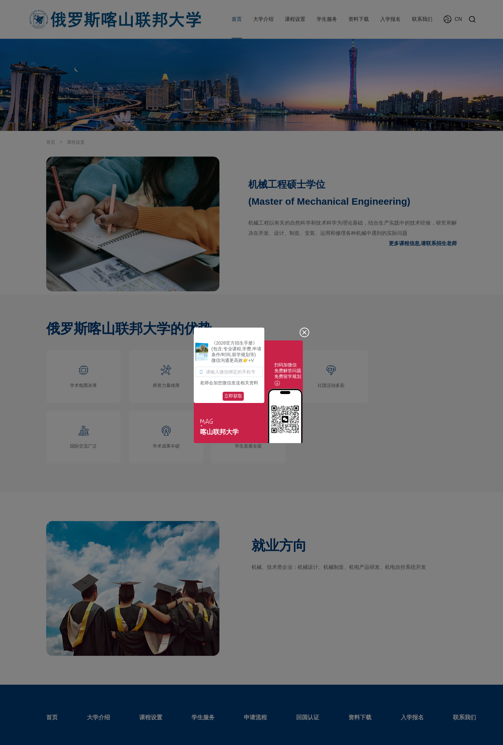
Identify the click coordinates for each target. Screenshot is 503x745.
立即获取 (233, 395)
